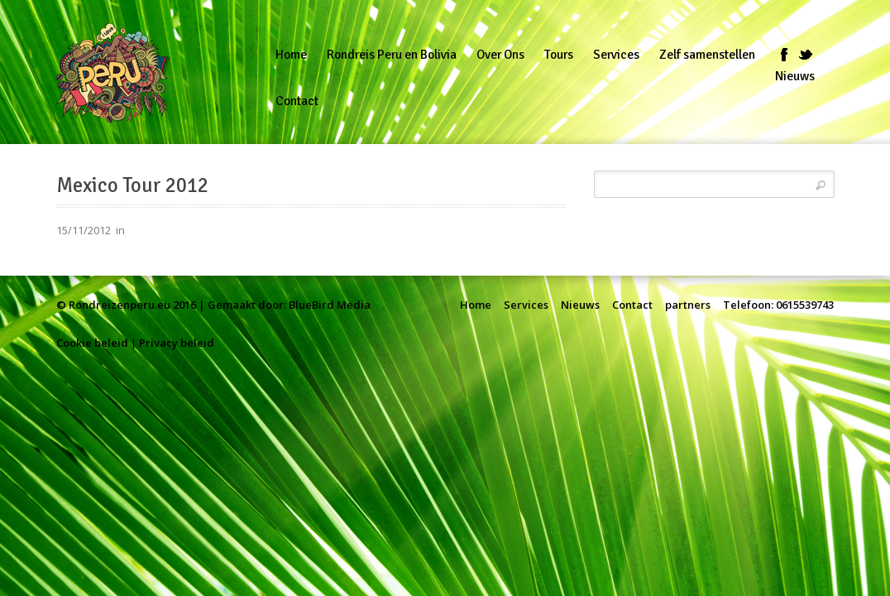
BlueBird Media (330, 304)
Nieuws (580, 304)
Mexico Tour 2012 (132, 185)
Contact (632, 304)
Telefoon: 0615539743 (778, 304)
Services (526, 304)
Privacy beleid (176, 342)
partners (688, 304)
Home (475, 304)
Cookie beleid (92, 342)
